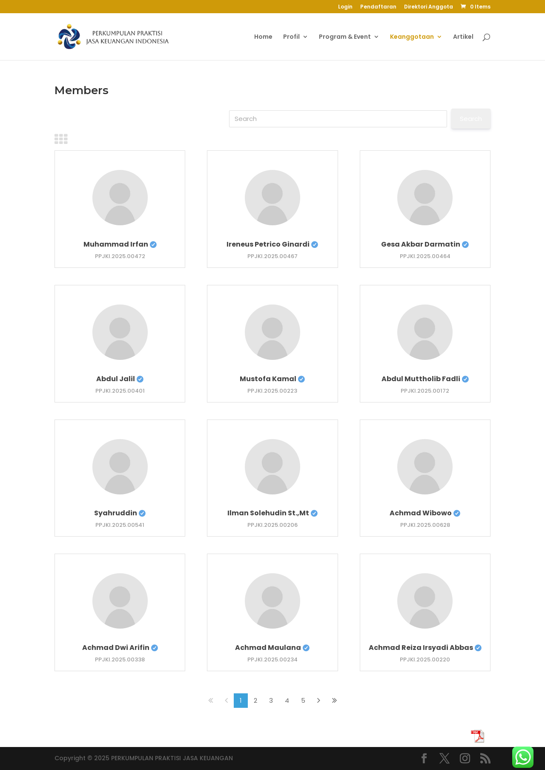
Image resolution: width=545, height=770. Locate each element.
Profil (291, 37)
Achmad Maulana (272, 647)
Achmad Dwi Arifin (120, 647)
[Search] (338, 118)
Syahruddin (120, 513)
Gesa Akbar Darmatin (425, 244)
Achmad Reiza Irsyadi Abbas (425, 647)
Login (345, 7)
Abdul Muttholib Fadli (425, 379)
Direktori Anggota (428, 7)
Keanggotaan (412, 37)
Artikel (463, 37)
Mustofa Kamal (272, 379)
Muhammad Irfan (120, 244)
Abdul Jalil (119, 379)
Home (263, 37)
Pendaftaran (378, 7)
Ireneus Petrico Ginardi (272, 244)
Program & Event (345, 37)
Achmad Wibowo (425, 513)
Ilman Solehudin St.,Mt (272, 513)
